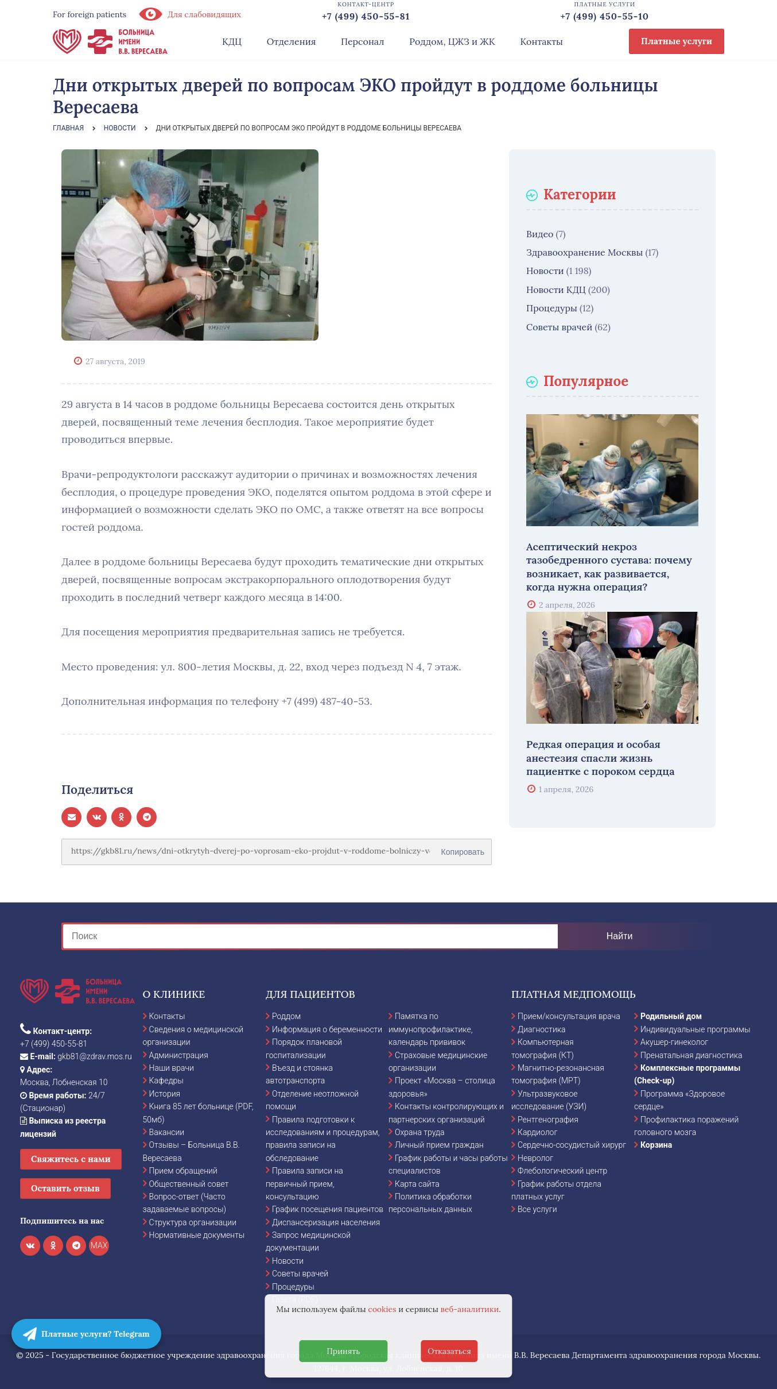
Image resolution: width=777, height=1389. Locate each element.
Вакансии (167, 1132)
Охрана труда (419, 1132)
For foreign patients (89, 14)
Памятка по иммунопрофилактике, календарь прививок (430, 1029)
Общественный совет (189, 1184)
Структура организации (192, 1222)
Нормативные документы (197, 1235)
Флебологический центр (562, 1170)
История (165, 1093)
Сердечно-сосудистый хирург (572, 1144)
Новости (545, 270)
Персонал (362, 41)
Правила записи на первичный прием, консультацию (304, 1183)
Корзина (656, 1144)
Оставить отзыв (65, 1188)
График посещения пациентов (327, 1209)
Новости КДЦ (556, 289)
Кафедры (166, 1080)
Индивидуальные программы (695, 1029)
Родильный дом (671, 1016)
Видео (539, 234)
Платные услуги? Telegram (86, 1334)
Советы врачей (559, 327)
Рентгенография (548, 1119)
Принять (343, 1351)
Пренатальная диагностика (691, 1055)
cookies (382, 1309)
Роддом (286, 1016)
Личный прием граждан (439, 1144)
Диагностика (542, 1029)
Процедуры (551, 308)
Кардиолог (537, 1132)
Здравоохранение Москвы (584, 252)
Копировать (462, 847)
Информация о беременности (327, 1029)
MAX (99, 1245)
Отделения (291, 41)
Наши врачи (171, 1067)
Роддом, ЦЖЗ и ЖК (452, 41)
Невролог (535, 1158)
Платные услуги (676, 41)
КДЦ (232, 41)
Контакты (541, 41)
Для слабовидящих (189, 14)
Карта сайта (417, 1184)
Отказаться (449, 1351)
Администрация (178, 1055)
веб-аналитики (470, 1309)
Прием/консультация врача (569, 1016)
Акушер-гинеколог (674, 1042)
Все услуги (537, 1209)
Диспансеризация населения (326, 1222)
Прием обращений (183, 1170)
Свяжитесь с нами (71, 1158)
